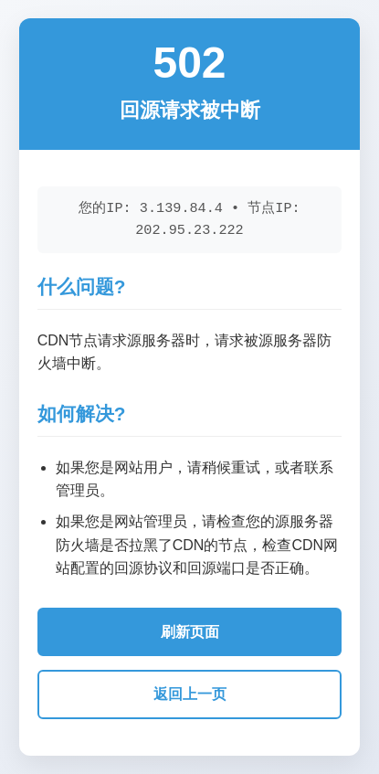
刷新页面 (190, 632)
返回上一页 (189, 694)
